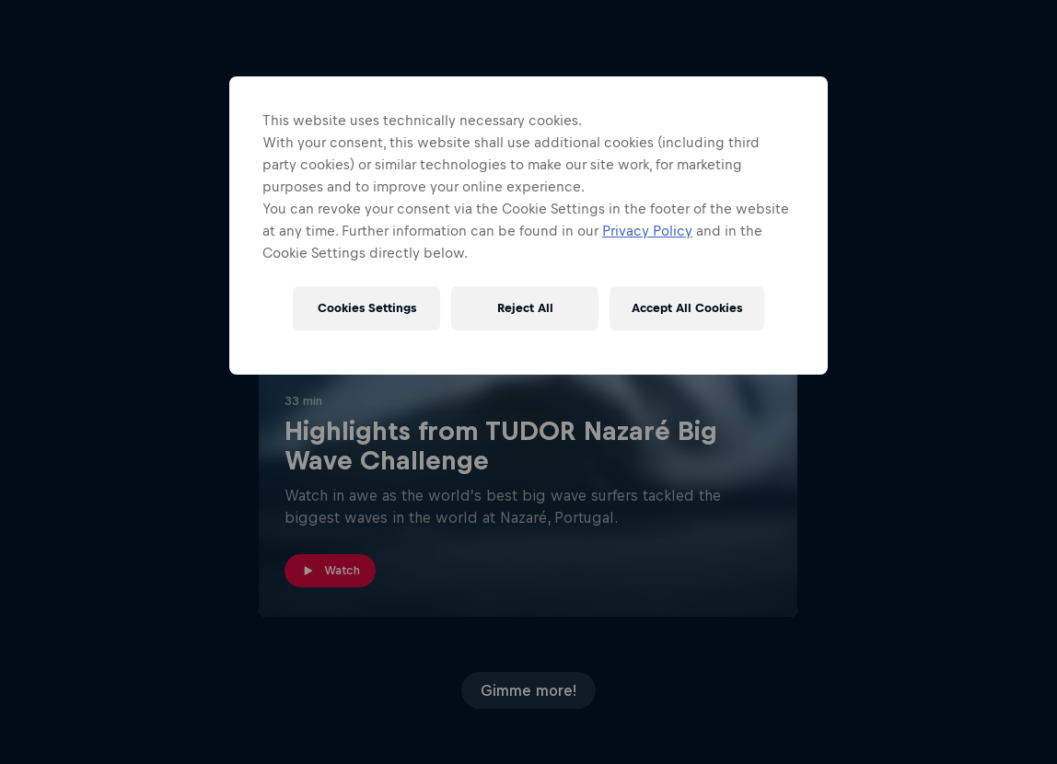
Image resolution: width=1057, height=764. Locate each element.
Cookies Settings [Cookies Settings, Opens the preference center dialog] (367, 308)
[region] (528, 225)
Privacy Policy (647, 230)
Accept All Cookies (687, 308)
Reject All (525, 308)
